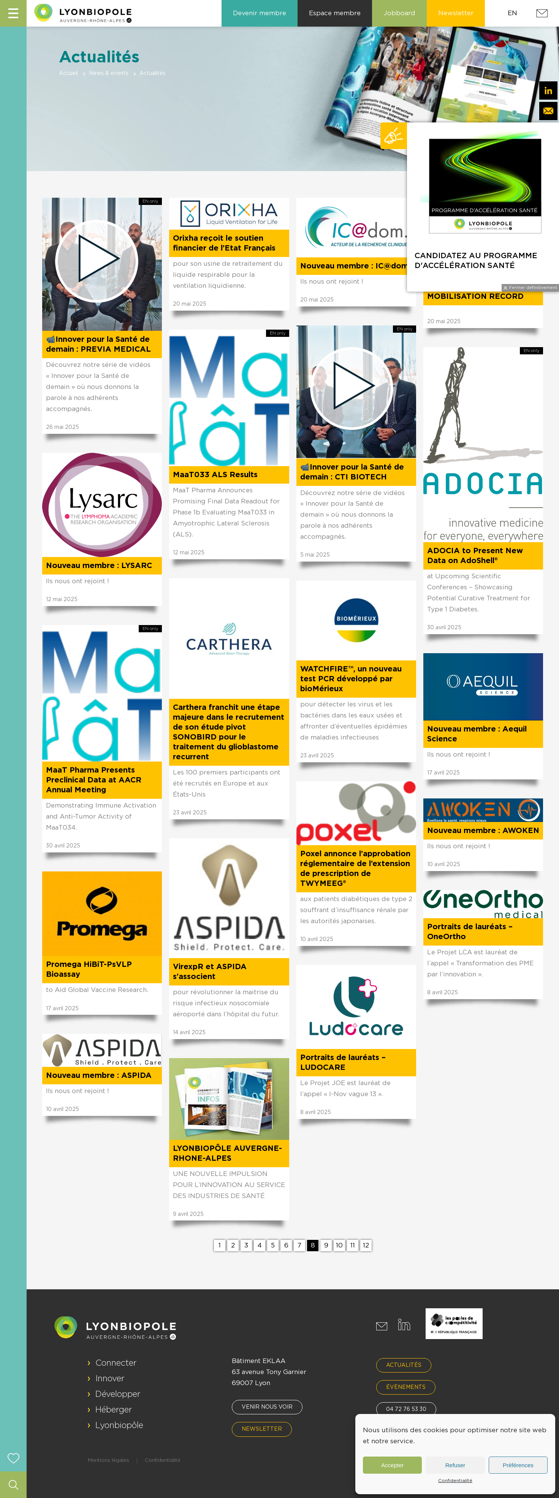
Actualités (403, 1365)
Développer (118, 1394)
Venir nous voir (267, 1407)
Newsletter (262, 1429)
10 (339, 1245)
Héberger (113, 1410)
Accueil (68, 73)
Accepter (392, 1465)
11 (352, 1245)
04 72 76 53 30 (406, 1409)
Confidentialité (455, 1480)
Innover (110, 1378)
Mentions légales (108, 1460)
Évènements (406, 1387)
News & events (108, 73)
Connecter (116, 1363)
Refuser (455, 1465)
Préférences (518, 1465)
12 (366, 1245)
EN (512, 13)
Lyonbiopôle (119, 1425)
